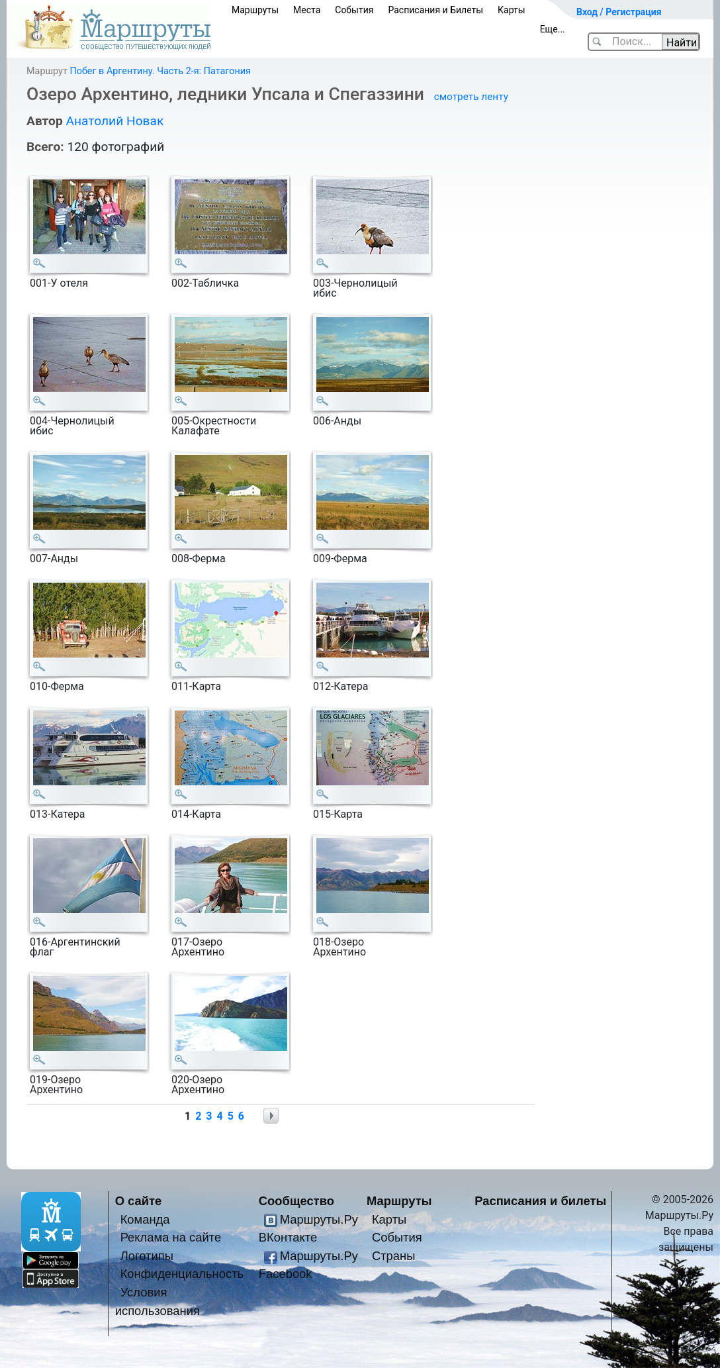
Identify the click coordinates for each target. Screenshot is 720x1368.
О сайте (138, 1201)
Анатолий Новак (114, 120)
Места (306, 10)
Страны (394, 1256)
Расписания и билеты (540, 1201)
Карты (511, 10)
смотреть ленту (471, 97)
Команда (145, 1219)
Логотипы (146, 1256)
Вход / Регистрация (619, 12)
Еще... (552, 29)
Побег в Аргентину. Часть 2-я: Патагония (160, 71)
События (354, 10)
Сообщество (296, 1201)
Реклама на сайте (171, 1237)
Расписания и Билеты (435, 10)
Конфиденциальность (182, 1274)
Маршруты (255, 10)
